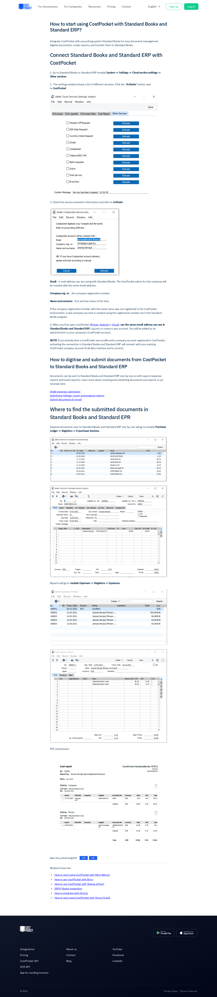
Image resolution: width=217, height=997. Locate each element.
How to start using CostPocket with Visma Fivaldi (82, 897)
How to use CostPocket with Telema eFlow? (79, 884)
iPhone (94, 324)
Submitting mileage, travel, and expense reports (77, 395)
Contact (126, 6)
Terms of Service (188, 991)
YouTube (117, 949)
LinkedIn (117, 961)
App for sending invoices (34, 972)
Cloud (115, 324)
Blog (68, 961)
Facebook (118, 955)
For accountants (48, 6)
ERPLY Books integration (68, 888)
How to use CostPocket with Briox (74, 879)
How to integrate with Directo (71, 893)
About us (71, 949)
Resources (94, 6)
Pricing (111, 6)
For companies (73, 6)
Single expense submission (65, 391)
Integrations (27, 949)
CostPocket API (29, 961)
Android (104, 324)
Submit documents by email (66, 399)
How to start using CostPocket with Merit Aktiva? (82, 874)
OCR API (25, 966)
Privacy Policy (171, 991)
